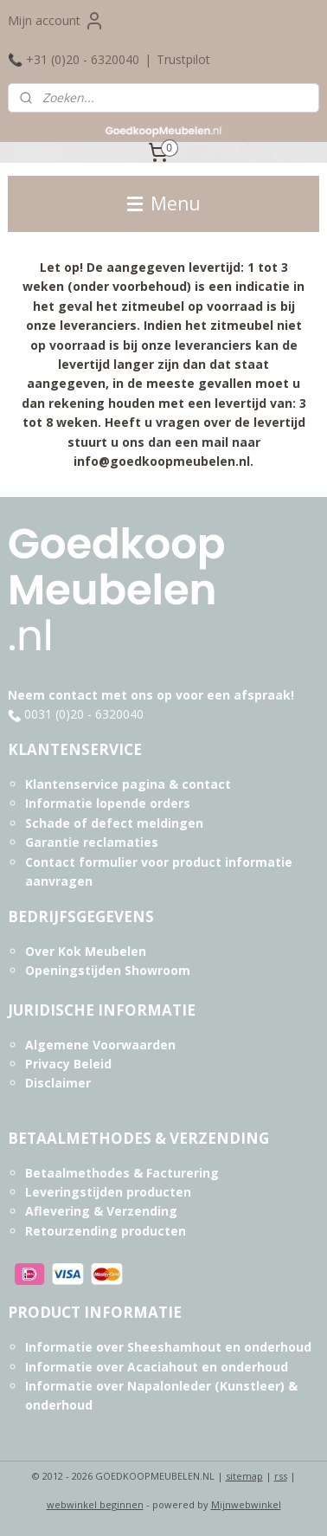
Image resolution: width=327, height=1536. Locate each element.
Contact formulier (81, 862)
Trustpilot (183, 59)
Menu (164, 203)
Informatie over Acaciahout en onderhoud (156, 1367)
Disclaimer (58, 1083)
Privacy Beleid (68, 1063)
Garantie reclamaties (91, 842)
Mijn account (56, 20)
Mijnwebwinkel (246, 1504)
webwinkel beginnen (95, 1504)
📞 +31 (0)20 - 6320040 (73, 59)
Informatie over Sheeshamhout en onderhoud (168, 1347)
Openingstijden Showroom (107, 970)
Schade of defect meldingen (114, 823)
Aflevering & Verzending (101, 1211)
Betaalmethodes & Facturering (122, 1173)
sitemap (244, 1475)
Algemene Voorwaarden (100, 1044)
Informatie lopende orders (107, 803)
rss (280, 1475)
